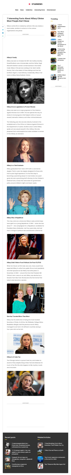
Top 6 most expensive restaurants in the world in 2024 (55, 458)
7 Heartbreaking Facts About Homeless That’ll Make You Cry (54, 444)
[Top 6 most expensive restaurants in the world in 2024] (40, 459)
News (22, 10)
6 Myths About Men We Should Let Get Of (62, 77)
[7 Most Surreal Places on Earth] (40, 452)
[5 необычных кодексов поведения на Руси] (7, 466)
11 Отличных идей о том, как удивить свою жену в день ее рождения (21, 452)
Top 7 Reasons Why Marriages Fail (55, 464)
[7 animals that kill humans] (53, 60)
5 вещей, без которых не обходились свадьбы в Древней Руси (22, 459)
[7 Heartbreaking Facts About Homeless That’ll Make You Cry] (40, 445)
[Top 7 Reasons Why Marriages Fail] (40, 466)
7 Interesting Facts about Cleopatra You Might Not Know (62, 52)
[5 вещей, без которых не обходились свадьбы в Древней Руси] (7, 459)
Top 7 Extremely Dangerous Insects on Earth (61, 69)
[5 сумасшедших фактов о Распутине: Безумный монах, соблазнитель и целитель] (7, 445)
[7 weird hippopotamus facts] (53, 27)
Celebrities (29, 10)
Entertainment (51, 10)
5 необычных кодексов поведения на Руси (19, 465)
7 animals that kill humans (61, 59)
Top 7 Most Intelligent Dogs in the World (61, 34)
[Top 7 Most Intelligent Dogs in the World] (53, 34)
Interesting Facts (40, 10)
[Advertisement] (25, 47)
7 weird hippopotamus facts (62, 26)
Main (16, 10)
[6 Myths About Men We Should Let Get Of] (53, 77)
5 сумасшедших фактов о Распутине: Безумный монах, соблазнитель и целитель (21, 445)
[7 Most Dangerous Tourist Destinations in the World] (53, 41)
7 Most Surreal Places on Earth (54, 450)
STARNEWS (35, 4)
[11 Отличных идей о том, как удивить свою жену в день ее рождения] (7, 452)
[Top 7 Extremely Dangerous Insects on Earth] (53, 67)
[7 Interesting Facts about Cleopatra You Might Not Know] (53, 51)
